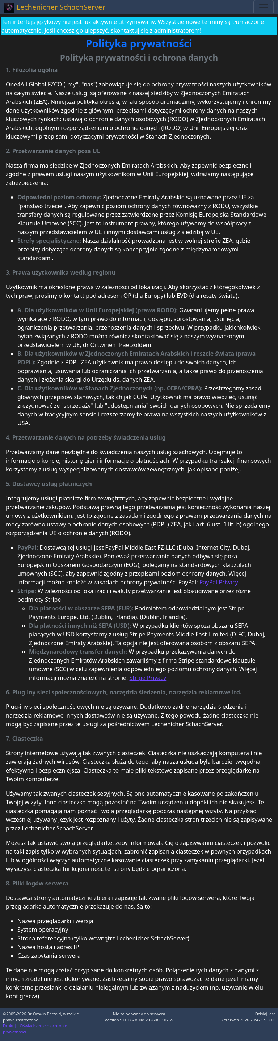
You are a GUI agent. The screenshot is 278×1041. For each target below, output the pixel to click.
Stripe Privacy (148, 678)
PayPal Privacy (218, 582)
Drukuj (10, 1025)
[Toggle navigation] (263, 7)
